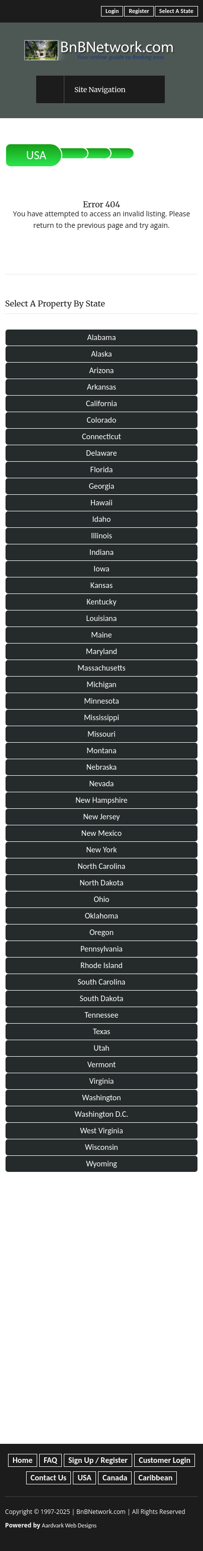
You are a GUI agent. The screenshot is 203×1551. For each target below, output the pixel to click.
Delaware (101, 453)
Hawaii (101, 502)
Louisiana (101, 618)
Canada (115, 1477)
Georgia (102, 486)
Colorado (102, 420)
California (101, 403)
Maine (101, 635)
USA (36, 155)
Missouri (101, 734)
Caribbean (156, 1477)
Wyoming (101, 1163)
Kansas (101, 585)
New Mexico (101, 833)
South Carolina (102, 982)
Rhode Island (101, 965)
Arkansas (101, 387)
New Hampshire (101, 800)
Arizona (101, 370)
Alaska (101, 354)
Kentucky (101, 601)
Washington (101, 1097)
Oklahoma (102, 915)
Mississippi (101, 717)
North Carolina (101, 866)
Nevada (101, 783)
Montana (101, 750)
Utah (101, 1048)
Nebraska (101, 767)
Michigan (101, 684)
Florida (101, 469)
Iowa (101, 568)
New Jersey (101, 816)
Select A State (176, 11)
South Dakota (101, 998)
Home (23, 1460)
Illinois (101, 535)
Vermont (101, 1064)
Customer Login (164, 1460)
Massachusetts (101, 668)
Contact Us (48, 1477)
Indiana (101, 552)
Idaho (101, 519)
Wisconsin (101, 1147)
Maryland (101, 651)
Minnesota (101, 701)
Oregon (101, 932)
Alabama (101, 337)
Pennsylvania (101, 949)
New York (101, 849)
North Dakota (101, 882)
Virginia (101, 1081)
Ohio (101, 899)
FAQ (50, 1460)
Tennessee (101, 1015)
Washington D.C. (102, 1114)
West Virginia (101, 1130)
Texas (102, 1031)
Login (112, 11)
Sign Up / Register (98, 1460)
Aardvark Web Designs (69, 1525)
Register (139, 11)
